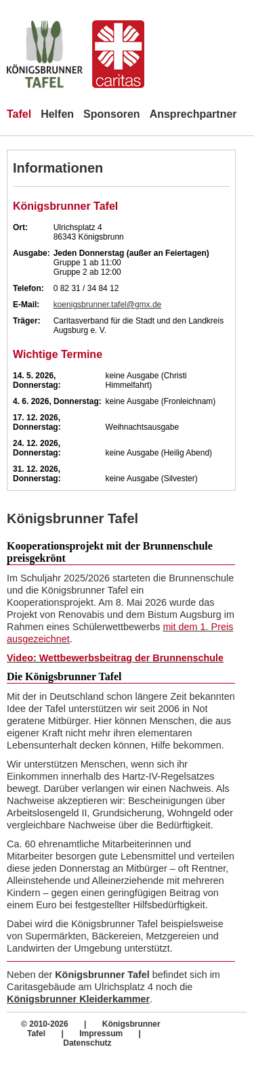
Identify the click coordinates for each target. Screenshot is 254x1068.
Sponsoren (111, 114)
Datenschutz (87, 1043)
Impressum (102, 1033)
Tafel (19, 114)
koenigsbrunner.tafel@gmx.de (108, 304)
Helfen (57, 114)
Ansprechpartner (193, 114)
